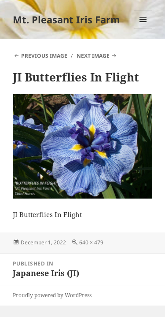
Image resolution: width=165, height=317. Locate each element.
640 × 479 (91, 242)
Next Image (93, 55)
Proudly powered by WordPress (52, 295)
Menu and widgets (143, 28)
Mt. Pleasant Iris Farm (66, 19)
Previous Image (44, 55)
